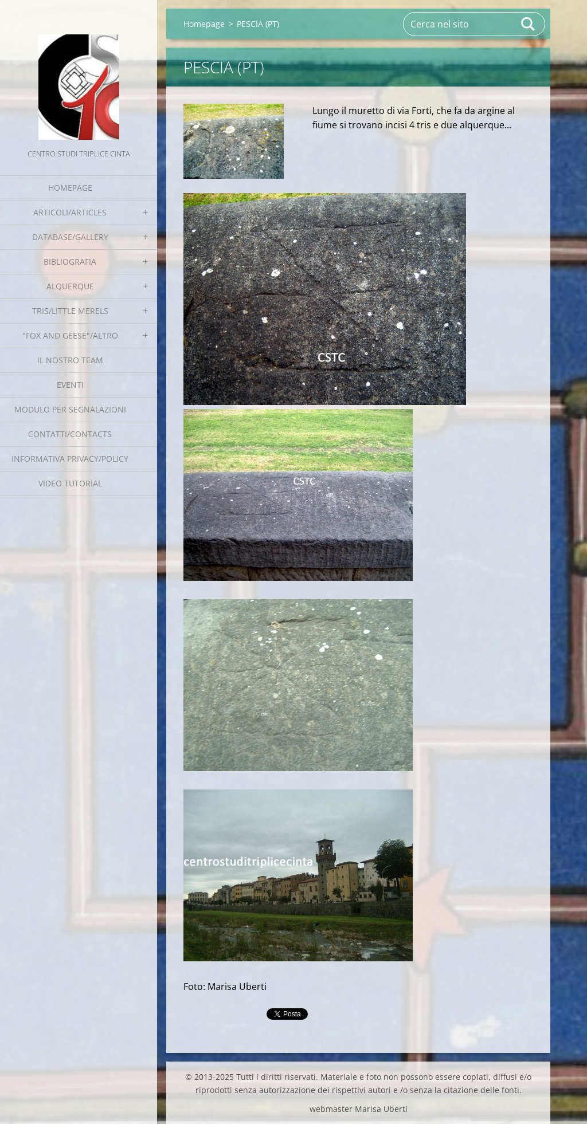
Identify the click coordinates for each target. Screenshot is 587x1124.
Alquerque (70, 286)
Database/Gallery (70, 236)
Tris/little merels (70, 310)
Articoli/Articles (70, 212)
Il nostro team (70, 360)
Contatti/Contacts (70, 434)
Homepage (70, 187)
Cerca (528, 24)
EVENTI (70, 384)
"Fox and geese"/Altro (70, 335)
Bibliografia (70, 261)
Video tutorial (70, 483)
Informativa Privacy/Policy (69, 458)
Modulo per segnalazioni (70, 409)
